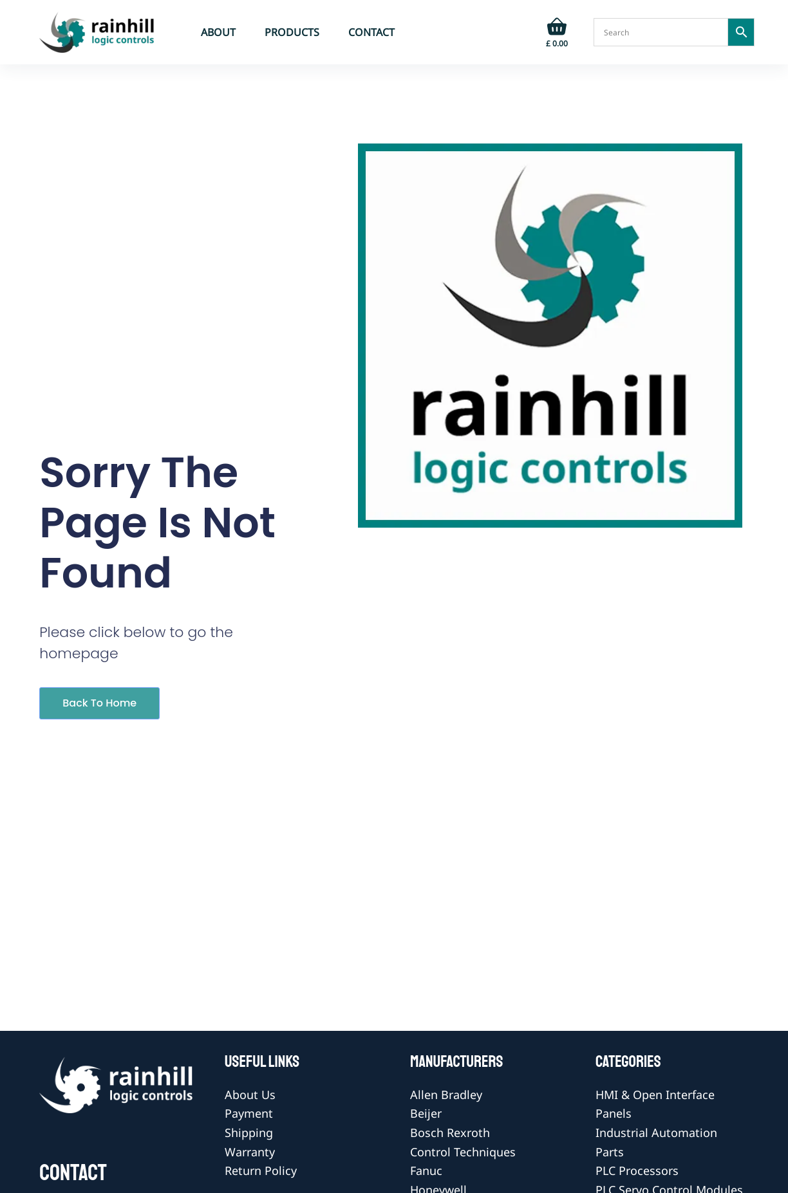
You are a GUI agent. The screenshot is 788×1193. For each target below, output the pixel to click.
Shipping (249, 1132)
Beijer (426, 1113)
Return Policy (261, 1170)
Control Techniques (463, 1152)
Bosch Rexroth (450, 1132)
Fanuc (426, 1170)
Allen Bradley (446, 1094)
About (218, 32)
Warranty (250, 1152)
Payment (249, 1113)
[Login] (517, 32)
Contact (371, 32)
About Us (250, 1094)
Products (292, 32)
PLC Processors (637, 1170)
